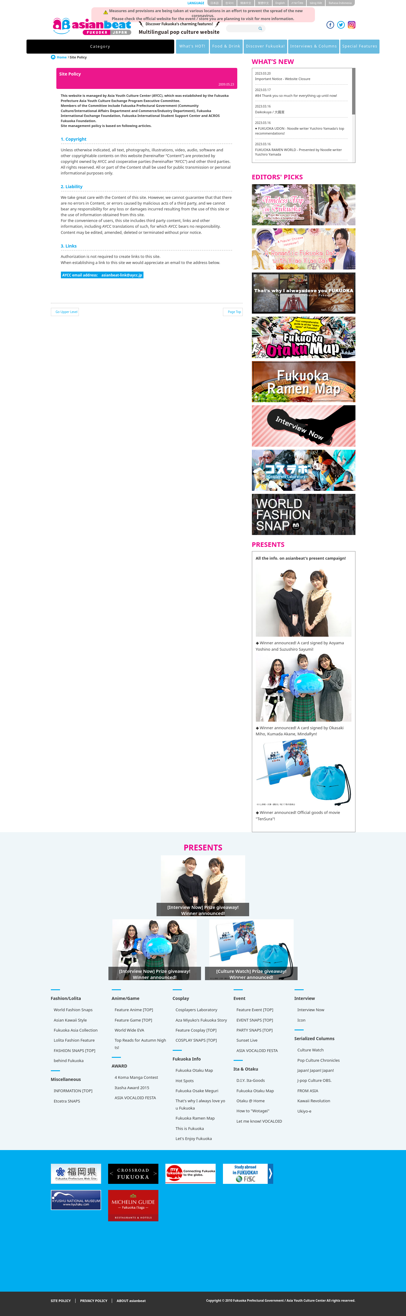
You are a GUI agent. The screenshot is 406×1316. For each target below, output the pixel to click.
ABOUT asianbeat (131, 1301)
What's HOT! (129, 46)
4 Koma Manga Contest (136, 1077)
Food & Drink (166, 46)
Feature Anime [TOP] (134, 1009)
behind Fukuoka (69, 1060)
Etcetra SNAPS (67, 1101)
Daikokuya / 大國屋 (270, 112)
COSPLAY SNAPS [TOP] (196, 1040)
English (280, 3)
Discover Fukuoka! (209, 46)
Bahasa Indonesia (340, 3)
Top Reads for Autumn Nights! (140, 1043)
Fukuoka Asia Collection (76, 1030)
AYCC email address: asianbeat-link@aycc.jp (102, 275)
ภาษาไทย (297, 3)
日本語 (214, 3)
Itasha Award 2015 (132, 1087)
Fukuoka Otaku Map (194, 1070)
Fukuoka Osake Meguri (197, 1090)
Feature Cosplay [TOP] (196, 1030)
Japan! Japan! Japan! (316, 1070)
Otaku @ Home (251, 1100)
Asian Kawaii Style (70, 1020)
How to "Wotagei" (253, 1111)
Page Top (234, 312)
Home (62, 57)
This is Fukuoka (190, 1128)
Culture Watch (311, 1050)
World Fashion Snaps (73, 1009)
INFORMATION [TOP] (73, 1090)
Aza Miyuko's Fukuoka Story (201, 1020)
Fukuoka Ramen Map (195, 1118)
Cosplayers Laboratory (196, 1009)
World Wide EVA (129, 1030)
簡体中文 (245, 3)
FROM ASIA (308, 1090)
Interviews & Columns (262, 46)
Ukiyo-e (305, 1111)
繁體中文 (263, 3)
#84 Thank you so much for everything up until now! (296, 95)
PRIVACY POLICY (93, 1301)
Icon (302, 1020)
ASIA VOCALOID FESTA (257, 1050)
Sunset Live (247, 1040)
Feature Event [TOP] (255, 1009)
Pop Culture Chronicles (319, 1060)
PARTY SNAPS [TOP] (255, 1030)
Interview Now (311, 1009)
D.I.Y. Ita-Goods (251, 1080)
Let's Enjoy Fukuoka (194, 1138)
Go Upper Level (67, 312)
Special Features (312, 46)
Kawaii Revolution (314, 1100)
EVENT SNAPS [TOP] (255, 1020)
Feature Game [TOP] (133, 1020)
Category (89, 46)
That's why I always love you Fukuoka (200, 1104)
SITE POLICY (61, 1301)
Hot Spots (185, 1080)
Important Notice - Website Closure (282, 78)
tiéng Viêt (316, 3)
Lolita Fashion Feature (74, 1040)
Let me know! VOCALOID (259, 1121)
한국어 (229, 3)
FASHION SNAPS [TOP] (75, 1050)
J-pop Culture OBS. (315, 1080)
